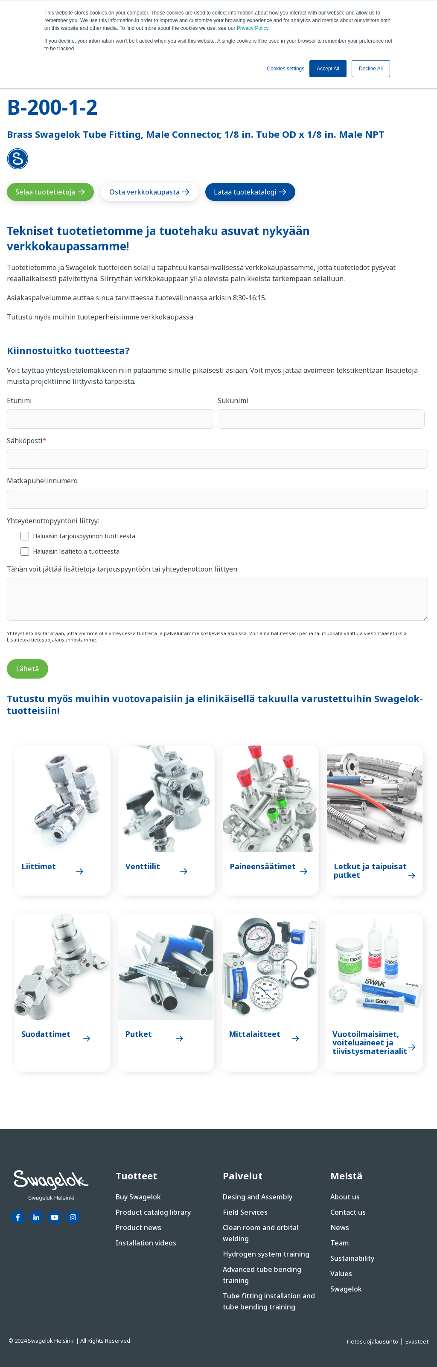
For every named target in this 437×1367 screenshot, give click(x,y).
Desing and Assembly (257, 1197)
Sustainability (352, 1258)
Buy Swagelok (138, 1197)
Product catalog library (153, 1212)
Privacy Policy (252, 28)
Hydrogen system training (266, 1254)
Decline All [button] (371, 69)
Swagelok (346, 1289)
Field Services (245, 1212)
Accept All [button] (328, 69)
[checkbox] (217, 543)
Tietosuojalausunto (373, 1341)
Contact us (348, 1212)
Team (339, 1243)
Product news (138, 1227)
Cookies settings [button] (285, 69)
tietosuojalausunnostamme (63, 639)
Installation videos (146, 1243)
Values (341, 1273)
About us (345, 1197)
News (339, 1227)
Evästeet (416, 1341)
